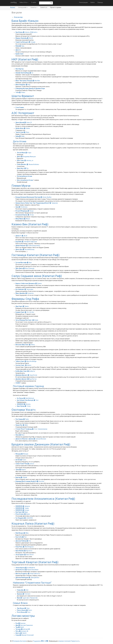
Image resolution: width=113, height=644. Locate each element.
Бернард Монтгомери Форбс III (26, 481)
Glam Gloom (29, 554)
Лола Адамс (19, 554)
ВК (44, 641)
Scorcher (40, 481)
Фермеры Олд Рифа (25, 299)
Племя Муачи (21, 185)
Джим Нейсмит (20, 245)
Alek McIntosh (28, 398)
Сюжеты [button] (33, 7)
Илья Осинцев (28, 268)
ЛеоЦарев (16, 641)
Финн (17, 435)
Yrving (27, 406)
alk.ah (24, 236)
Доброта (31, 371)
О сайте (33, 2)
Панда (30, 211)
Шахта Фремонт (23, 96)
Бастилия (23, 641)
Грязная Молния (40, 439)
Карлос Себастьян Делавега (25, 283)
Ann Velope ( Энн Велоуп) (25, 400)
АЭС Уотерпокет (23, 113)
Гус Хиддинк (19, 518)
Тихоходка (28, 289)
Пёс (26, 168)
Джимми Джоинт (21, 375)
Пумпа (26, 306)
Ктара (28, 152)
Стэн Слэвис (19, 107)
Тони (17, 92)
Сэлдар (32, 42)
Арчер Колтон (20, 569)
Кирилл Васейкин (31, 569)
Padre (26, 419)
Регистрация (83, 2)
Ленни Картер (20, 567)
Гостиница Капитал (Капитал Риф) (36, 255)
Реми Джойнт (21, 164)
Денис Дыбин (46, 197)
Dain (26, 590)
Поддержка (37, 641)
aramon (30, 463)
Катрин (26, 510)
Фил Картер (19, 69)
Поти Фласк (21, 612)
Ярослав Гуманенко (25, 625)
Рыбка (27, 128)
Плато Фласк (21, 610)
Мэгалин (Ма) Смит (22, 344)
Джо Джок (19, 268)
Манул (27, 219)
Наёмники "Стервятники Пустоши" (32, 582)
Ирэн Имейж (19, 550)
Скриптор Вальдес (21, 42)
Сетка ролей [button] (23, 7)
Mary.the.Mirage (30, 361)
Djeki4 (21, 627)
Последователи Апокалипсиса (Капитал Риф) (43, 498)
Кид (28, 84)
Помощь (100, 2)
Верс (29, 262)
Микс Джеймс (20, 293)
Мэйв (17, 46)
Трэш (17, 469)
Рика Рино (19, 547)
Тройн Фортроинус (33, 245)
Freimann (26, 594)
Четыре (18, 629)
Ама (16, 207)
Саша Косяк (32, 375)
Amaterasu (23, 207)
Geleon (28, 365)
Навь (21, 46)
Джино (38, 283)
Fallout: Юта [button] (24, 2)
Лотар (31, 215)
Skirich (30, 38)
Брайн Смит (19, 54)
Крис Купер (20, 406)
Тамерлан (54, 203)
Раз (16, 623)
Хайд (17, 136)
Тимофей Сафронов (29, 241)
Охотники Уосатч (23, 409)
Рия (24, 537)
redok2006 (28, 518)
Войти (93, 2)
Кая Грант (18, 512)
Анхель (27, 404)
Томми (26, 508)
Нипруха (26, 506)
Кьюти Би (18, 537)
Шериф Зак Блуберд (22, 73)
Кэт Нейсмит (19, 289)
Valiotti (23, 633)
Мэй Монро (19, 533)
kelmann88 (25, 629)
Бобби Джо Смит (21, 371)
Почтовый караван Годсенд (28, 386)
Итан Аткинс (19, 514)
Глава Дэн (20, 590)
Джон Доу (18, 249)
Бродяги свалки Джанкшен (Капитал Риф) (41, 444)
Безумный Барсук (21, 215)
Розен (23, 460)
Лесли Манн (21, 152)
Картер (17, 477)
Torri (36, 400)
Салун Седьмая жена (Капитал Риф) (37, 276)
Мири (25, 512)
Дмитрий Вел (34, 577)
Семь (17, 635)
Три (16, 627)
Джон (19, 156)
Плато (29, 610)
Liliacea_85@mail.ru (30, 32)
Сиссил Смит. (20, 365)
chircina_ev (28, 160)
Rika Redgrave (28, 547)
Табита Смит (19, 361)
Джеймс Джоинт (21, 379)
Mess (21, 435)
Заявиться (43, 7)
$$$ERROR (20, 404)
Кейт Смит (20, 160)
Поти (27, 612)
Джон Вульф (19, 122)
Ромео (22, 92)
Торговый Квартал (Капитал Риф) (35, 562)
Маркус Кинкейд (21, 38)
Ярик (18, 598)
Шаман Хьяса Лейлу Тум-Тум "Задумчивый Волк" (32, 203)
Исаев (35, 320)
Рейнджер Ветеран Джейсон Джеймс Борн (30, 88)
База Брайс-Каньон (25, 20)
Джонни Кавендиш (21, 577)
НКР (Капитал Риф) (25, 59)
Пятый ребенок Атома (24, 176)
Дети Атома (19, 141)
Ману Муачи (19, 219)
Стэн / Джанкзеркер (39, 429)
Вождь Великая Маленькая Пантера (27, 197)
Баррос (22, 469)
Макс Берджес (20, 84)
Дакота (18, 50)
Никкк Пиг (18, 425)
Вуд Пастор (32, 379)
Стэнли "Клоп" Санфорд (23, 429)
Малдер (24, 454)
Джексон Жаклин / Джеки (24, 439)
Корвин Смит (20, 312)
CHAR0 (17, 383)
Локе (27, 608)
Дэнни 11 (18, 236)
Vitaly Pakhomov (34, 573)
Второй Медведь (21, 211)
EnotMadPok (30, 567)
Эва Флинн (19, 32)
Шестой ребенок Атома (25, 180)
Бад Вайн (18, 241)
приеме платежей (65, 641)
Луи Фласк (20, 608)
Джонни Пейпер (20, 541)
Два (16, 625)
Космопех (29, 293)
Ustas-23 (28, 122)
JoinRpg (13, 2)
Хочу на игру (18, 17)
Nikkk (25, 425)
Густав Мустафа (21, 262)
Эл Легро (20, 398)
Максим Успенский (26, 635)
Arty (29, 541)
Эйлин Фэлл (19, 128)
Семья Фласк (20, 603)
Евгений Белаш (28, 249)
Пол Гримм (19, 419)
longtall (24, 477)
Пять (17, 631)
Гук (31, 73)
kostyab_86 (23, 631)
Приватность (75, 641)
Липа (26, 132)
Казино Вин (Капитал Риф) (30, 224)
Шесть (17, 633)
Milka (26, 533)
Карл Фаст (20, 168)
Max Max (36, 80)
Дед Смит (18, 306)
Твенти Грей (19, 132)
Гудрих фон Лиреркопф (28, 598)
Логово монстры (23, 615)
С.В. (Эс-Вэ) (29, 312)
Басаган (21, 623)
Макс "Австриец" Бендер (24, 80)
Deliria (32, 344)
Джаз (27, 514)
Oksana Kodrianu (33, 164)
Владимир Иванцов (28, 156)
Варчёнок (28, 550)
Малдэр (18, 454)
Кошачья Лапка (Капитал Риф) (33, 523)
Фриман (19, 594)
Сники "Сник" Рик (21, 463)
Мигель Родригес (21, 573)
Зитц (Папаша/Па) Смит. (23, 320)
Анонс (12, 7)
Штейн (17, 460)
